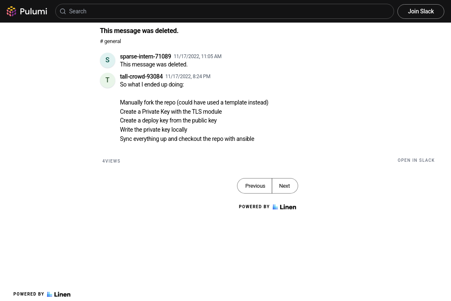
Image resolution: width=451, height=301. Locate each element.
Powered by (41, 294)
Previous (255, 186)
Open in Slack (416, 160)
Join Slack (421, 11)
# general (110, 41)
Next (284, 186)
